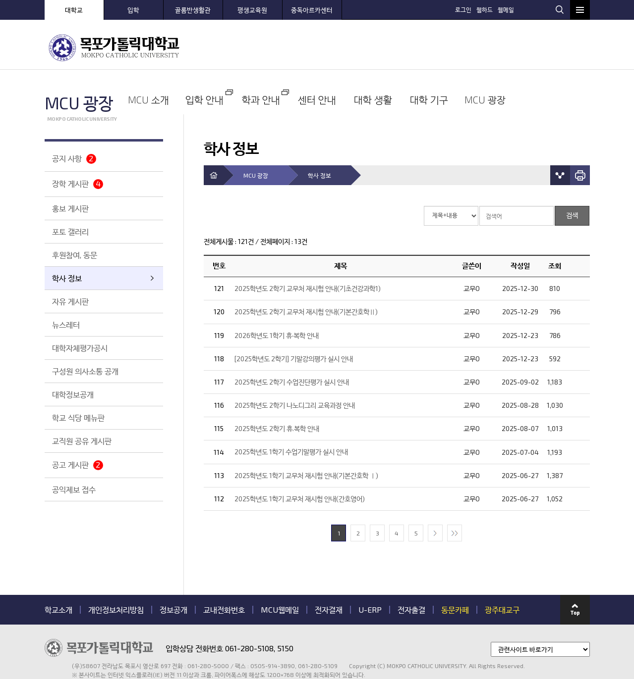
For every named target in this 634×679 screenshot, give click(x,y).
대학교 (74, 10)
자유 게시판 (70, 301)
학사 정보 (67, 278)
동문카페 (455, 565)
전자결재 (329, 565)
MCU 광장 (562, 47)
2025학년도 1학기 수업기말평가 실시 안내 (291, 407)
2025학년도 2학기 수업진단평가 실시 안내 (291, 337)
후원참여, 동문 (74, 254)
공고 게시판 (77, 465)
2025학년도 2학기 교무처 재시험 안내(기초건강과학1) (307, 244)
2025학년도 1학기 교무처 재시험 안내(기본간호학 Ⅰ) (306, 431)
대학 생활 (453, 47)
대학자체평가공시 (80, 347)
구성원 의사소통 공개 (85, 371)
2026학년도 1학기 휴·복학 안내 (276, 291)
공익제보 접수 (74, 489)
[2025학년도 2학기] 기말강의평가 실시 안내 (293, 314)
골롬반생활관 (193, 10)
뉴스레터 (66, 324)
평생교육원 (252, 10)
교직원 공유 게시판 (82, 440)
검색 (559, 9)
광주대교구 (502, 565)
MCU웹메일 (280, 565)
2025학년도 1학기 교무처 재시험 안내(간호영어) (299, 454)
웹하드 (521, 8)
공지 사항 (74, 158)
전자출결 (411, 565)
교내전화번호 (224, 565)
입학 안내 (290, 47)
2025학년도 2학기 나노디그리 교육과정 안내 (294, 360)
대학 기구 (508, 47)
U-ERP (370, 565)
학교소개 (58, 565)
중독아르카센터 (312, 10)
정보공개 (173, 565)
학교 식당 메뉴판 (78, 417)
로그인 (499, 8)
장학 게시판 (77, 184)
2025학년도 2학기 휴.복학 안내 (276, 384)
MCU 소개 (235, 47)
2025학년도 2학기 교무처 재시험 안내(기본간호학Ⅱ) (306, 267)
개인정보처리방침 (116, 565)
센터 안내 (399, 47)
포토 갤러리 (70, 231)
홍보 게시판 (70, 208)
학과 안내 (344, 47)
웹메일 (542, 8)
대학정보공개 (73, 394)
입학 (133, 10)
